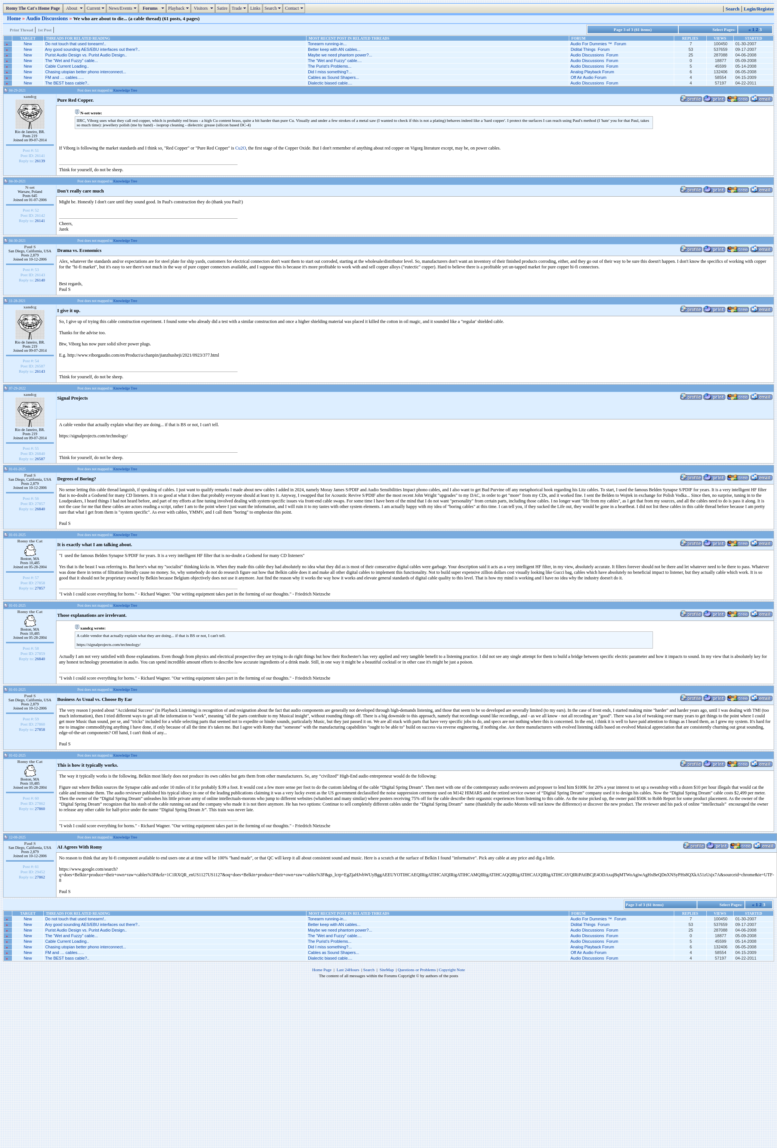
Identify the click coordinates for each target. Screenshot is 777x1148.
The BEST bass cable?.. (67, 83)
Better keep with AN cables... (334, 49)
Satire (222, 8)
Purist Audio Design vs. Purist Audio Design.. (86, 55)
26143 (40, 371)
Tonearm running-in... (327, 43)
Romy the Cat (30, 541)
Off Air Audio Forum (589, 77)
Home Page (322, 969)
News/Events (123, 8)
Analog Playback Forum (592, 72)
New (28, 43)
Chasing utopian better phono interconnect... (85, 72)
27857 (40, 588)
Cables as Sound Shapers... (333, 77)
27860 (40, 808)
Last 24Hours (347, 969)
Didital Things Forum (590, 49)
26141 (40, 220)
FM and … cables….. (64, 77)
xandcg (30, 96)
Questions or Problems (417, 969)
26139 (40, 160)
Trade (240, 8)
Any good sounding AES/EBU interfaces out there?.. (92, 49)
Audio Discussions (47, 18)
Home (14, 18)
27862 (40, 877)
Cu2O (240, 148)
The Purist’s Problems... (330, 66)
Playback (179, 8)
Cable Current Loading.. (67, 66)
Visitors (204, 8)
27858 (40, 729)
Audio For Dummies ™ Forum (598, 43)
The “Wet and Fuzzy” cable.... (335, 60)
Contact (295, 8)
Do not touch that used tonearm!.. (75, 43)
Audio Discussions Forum (594, 55)
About (74, 8)
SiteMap (387, 969)
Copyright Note (452, 969)
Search (274, 8)
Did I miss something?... (330, 72)
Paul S (30, 246)
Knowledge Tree (125, 90)
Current (97, 8)
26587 (40, 458)
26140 (40, 280)
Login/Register (759, 9)
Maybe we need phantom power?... (340, 55)
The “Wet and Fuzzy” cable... (71, 60)
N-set (29, 187)
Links (255, 8)
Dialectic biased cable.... (330, 83)
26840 (40, 509)
